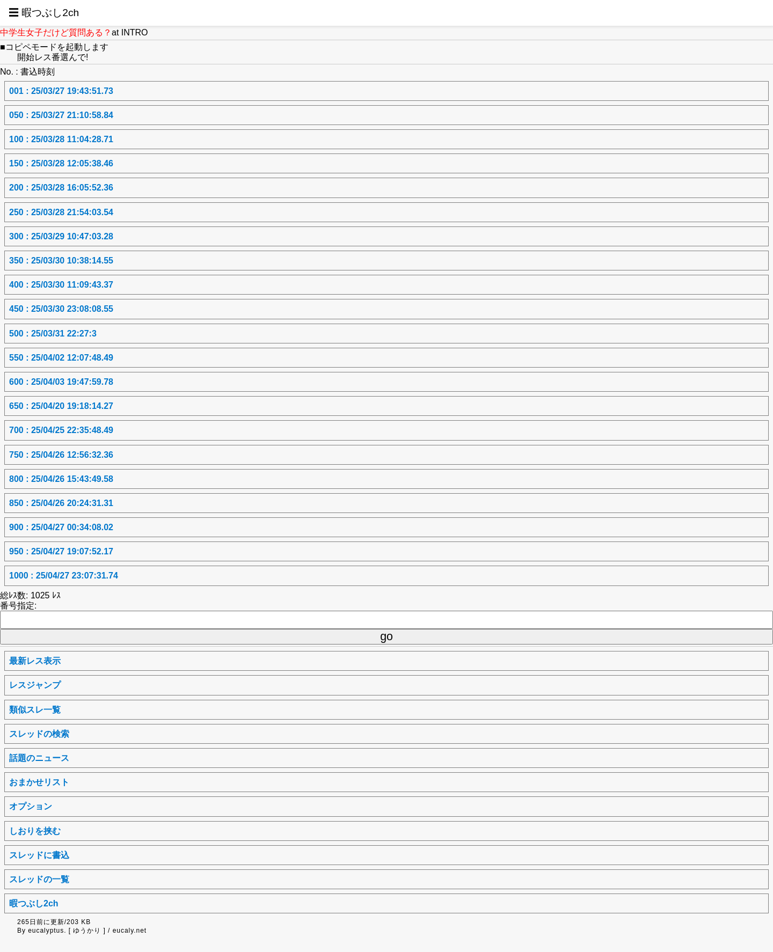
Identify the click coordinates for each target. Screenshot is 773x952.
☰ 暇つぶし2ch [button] (44, 12)
